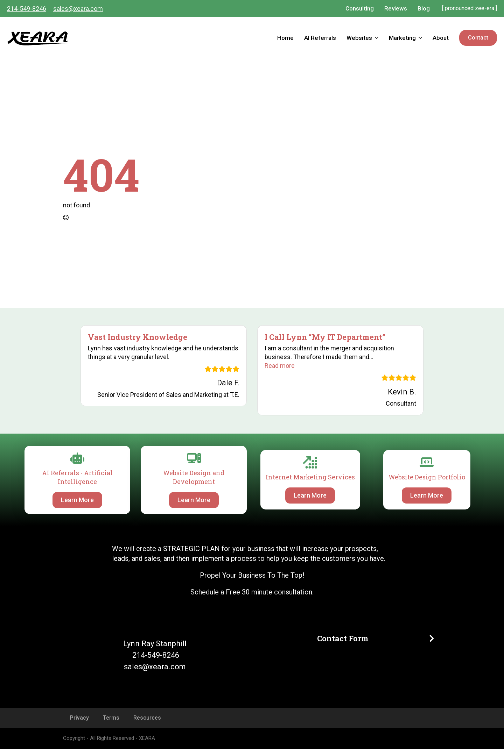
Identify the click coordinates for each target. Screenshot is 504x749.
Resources (147, 717)
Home (285, 37)
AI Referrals (320, 37)
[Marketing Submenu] (421, 38)
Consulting (359, 8)
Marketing (402, 37)
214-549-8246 (26, 8)
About (441, 37)
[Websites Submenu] (378, 38)
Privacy (79, 717)
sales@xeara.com (78, 8)
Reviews (395, 8)
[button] (280, 365)
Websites (359, 37)
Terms (111, 717)
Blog (424, 8)
